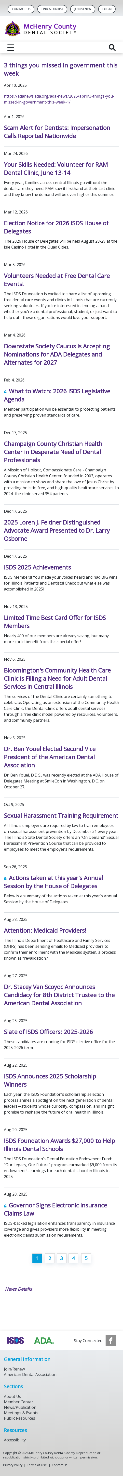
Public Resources (19, 1418)
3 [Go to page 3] (61, 1258)
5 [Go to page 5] (86, 1258)
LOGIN (106, 9)
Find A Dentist (52, 9)
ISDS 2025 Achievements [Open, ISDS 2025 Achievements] (37, 567)
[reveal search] (112, 47)
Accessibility (15, 1440)
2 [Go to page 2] (49, 1258)
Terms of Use (37, 1465)
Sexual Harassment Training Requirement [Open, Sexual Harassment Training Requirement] (61, 815)
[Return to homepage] (61, 29)
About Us (12, 1396)
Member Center (18, 1402)
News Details (18, 1289)
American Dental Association (30, 1374)
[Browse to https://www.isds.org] (31, 1340)
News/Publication (20, 1407)
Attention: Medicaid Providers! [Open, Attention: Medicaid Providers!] (45, 930)
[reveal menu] (11, 47)
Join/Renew (82, 9)
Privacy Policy (12, 1465)
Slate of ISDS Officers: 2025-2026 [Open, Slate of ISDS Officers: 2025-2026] (48, 1032)
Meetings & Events (21, 1412)
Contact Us (21, 9)
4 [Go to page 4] (73, 1258)
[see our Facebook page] (111, 1340)
